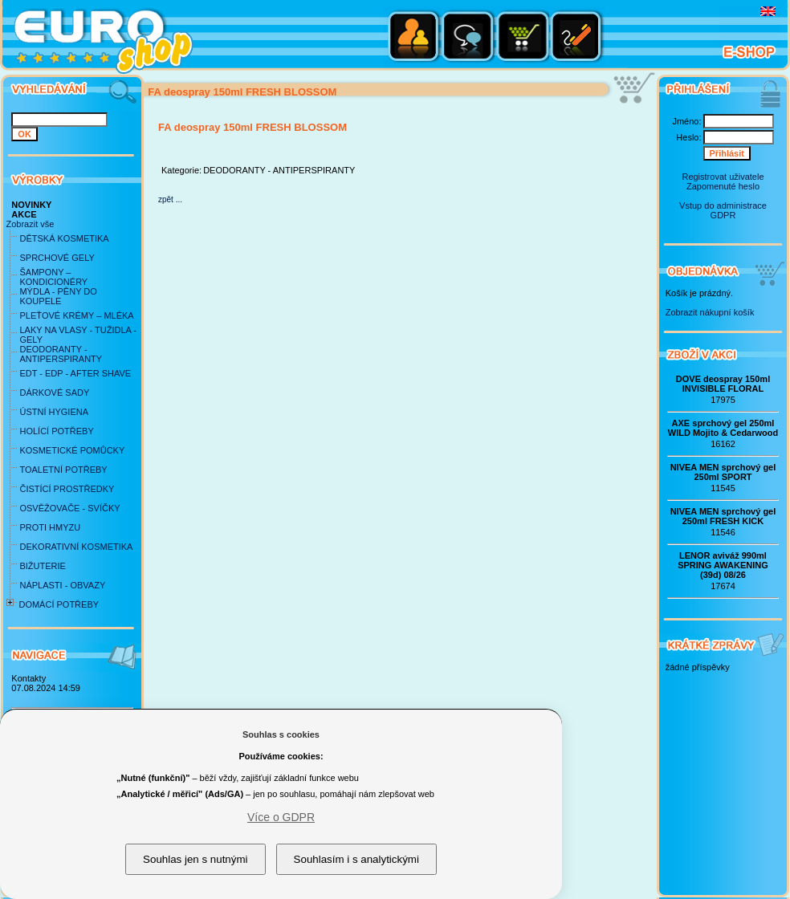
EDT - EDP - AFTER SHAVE (75, 373)
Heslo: (688, 137)
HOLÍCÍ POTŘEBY (56, 431)
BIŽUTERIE (42, 566)
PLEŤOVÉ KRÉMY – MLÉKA (76, 315)
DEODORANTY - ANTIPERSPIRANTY (60, 354)
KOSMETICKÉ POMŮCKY (71, 450)
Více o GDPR (281, 817)
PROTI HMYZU (49, 527)
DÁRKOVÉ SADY (54, 392)
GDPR (723, 215)
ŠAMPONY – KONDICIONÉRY (53, 277)
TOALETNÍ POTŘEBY (63, 469)
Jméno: (686, 121)
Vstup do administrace (723, 205)
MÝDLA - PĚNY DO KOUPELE (57, 296)
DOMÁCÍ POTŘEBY (58, 604)
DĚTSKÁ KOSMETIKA (63, 238)
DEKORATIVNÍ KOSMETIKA (75, 546)
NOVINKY (31, 204)
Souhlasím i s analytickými (356, 859)
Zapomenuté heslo (722, 186)
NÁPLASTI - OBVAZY (62, 585)
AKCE (23, 214)
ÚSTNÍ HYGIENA (53, 412)
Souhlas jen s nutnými (195, 859)
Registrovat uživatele (723, 176)
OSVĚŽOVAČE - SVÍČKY (69, 508)
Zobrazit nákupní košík (710, 312)
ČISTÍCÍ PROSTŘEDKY (66, 489)
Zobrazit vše (30, 224)
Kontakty (28, 678)
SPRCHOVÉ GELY (56, 257)
